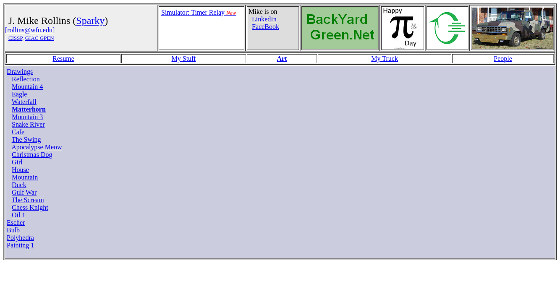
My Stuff (184, 58)
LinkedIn (264, 19)
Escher (16, 222)
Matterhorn (29, 109)
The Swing (26, 139)
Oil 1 (18, 215)
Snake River (28, 124)
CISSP (15, 38)
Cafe (18, 131)
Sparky (90, 20)
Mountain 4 (27, 86)
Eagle (19, 94)
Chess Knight (30, 207)
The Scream (28, 199)
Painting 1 (20, 245)
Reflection (26, 79)
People (503, 58)
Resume (63, 58)
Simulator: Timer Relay (198, 12)
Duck (19, 184)
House (20, 169)
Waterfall (24, 101)
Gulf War (24, 192)
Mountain (25, 177)
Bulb (13, 230)
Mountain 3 (27, 116)
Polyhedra (20, 237)
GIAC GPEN (39, 38)
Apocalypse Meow (36, 147)
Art (282, 58)
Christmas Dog (32, 154)
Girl (17, 162)
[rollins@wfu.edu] (30, 30)
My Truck (384, 58)
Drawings (20, 71)
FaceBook (265, 26)
